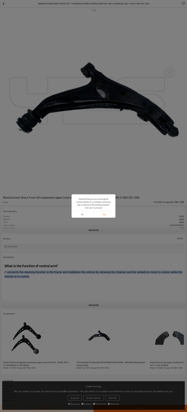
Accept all (75, 397)
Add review (12, 246)
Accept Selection (93, 397)
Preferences (99, 403)
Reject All (112, 397)
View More (93, 230)
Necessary (74, 403)
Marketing (113, 403)
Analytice (86, 403)
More (179, 238)
